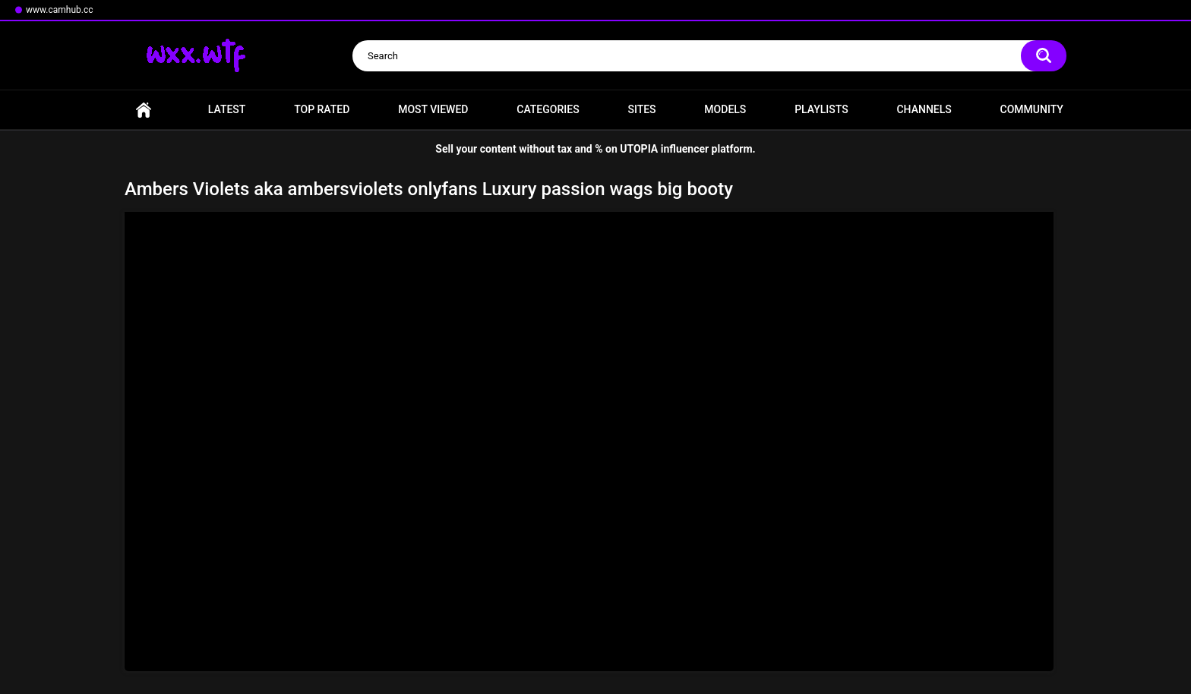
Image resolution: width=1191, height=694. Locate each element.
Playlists (821, 109)
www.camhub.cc (59, 10)
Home (144, 109)
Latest (227, 109)
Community (1031, 109)
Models (725, 109)
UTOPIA (639, 149)
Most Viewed (433, 109)
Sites (641, 109)
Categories (548, 109)
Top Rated (321, 109)
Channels (923, 109)
